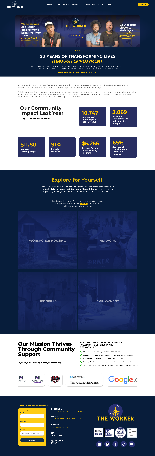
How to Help (108, 4)
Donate (142, 4)
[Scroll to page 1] (74, 50)
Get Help (50, 4)
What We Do (77, 4)
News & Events (92, 4)
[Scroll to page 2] (77, 50)
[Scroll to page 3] (80, 50)
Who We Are (63, 4)
